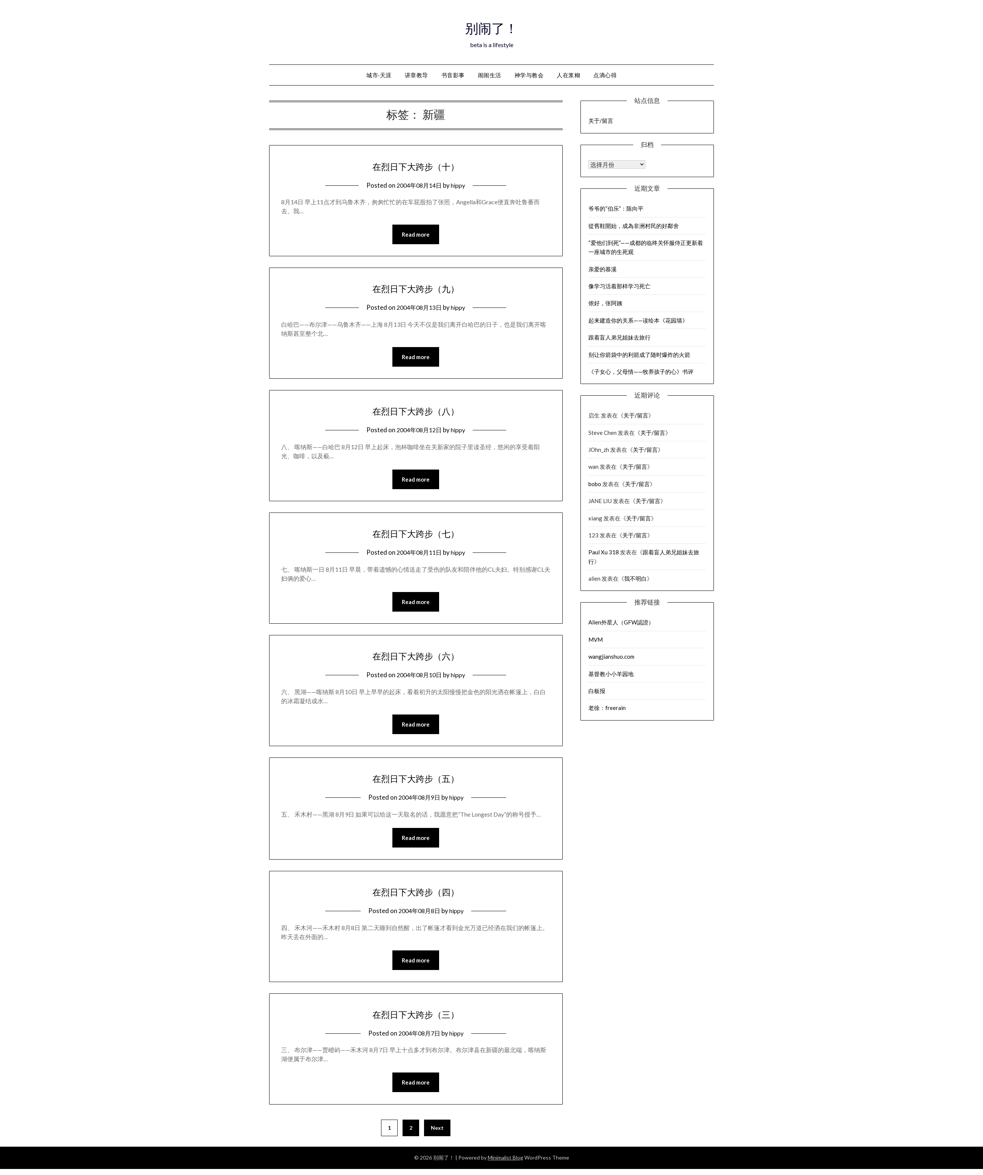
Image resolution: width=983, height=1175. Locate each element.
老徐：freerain (607, 707)
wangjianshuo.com (611, 656)
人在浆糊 (568, 75)
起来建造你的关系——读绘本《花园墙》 (638, 320)
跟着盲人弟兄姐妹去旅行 (619, 337)
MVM (595, 639)
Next (437, 1134)
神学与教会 (529, 75)
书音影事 (453, 75)
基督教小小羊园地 (611, 673)
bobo (594, 483)
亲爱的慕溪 (602, 269)
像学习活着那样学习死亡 (619, 286)
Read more (416, 234)
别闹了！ (491, 26)
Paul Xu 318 (603, 552)
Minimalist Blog (505, 1163)
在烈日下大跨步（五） (415, 781)
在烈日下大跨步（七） (415, 535)
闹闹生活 (489, 75)
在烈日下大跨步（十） (415, 166)
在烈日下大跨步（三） (415, 1019)
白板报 (596, 690)
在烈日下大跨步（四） (415, 896)
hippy (460, 185)
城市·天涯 (379, 75)
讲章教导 (416, 75)
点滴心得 (605, 75)
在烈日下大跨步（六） (415, 658)
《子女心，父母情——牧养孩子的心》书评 (641, 371)
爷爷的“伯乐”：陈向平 (615, 208)
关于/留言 (600, 120)
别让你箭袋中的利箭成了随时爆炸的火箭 (639, 354)
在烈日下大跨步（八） (415, 412)
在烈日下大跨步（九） (415, 289)
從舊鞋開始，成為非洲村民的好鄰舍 (633, 225)
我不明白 (635, 578)
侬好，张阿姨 (605, 303)
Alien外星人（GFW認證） (621, 622)
